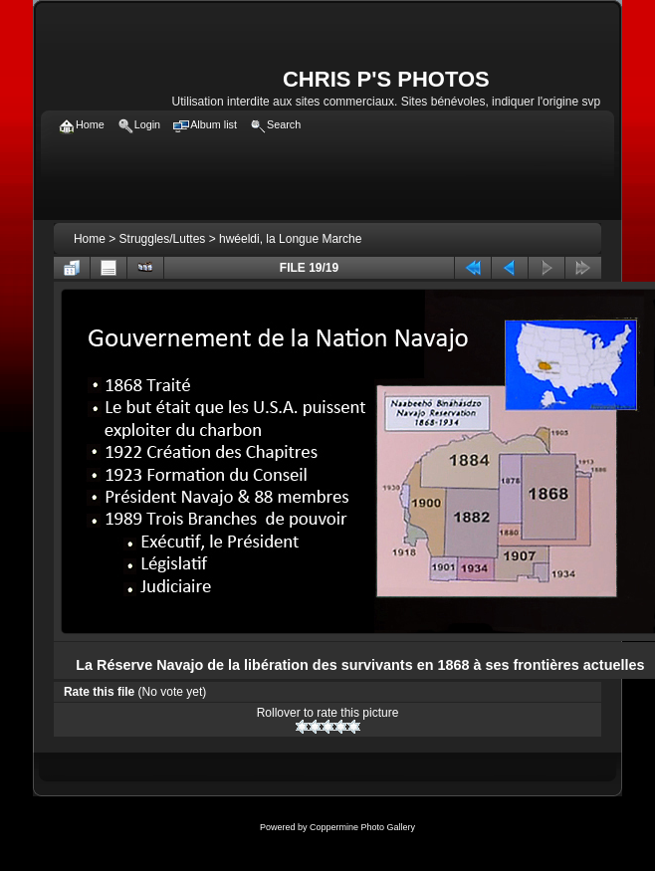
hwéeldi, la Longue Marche (290, 239)
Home (90, 239)
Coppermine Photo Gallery (362, 827)
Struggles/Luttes (162, 239)
